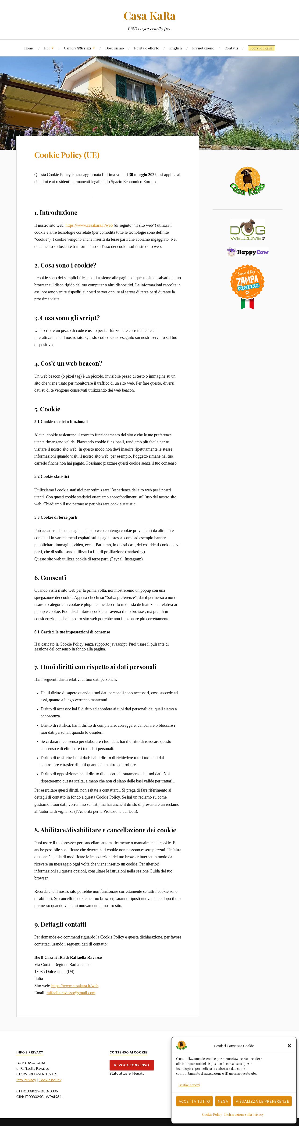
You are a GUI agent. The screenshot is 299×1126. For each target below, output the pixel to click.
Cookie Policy (212, 1114)
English (175, 47)
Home (29, 47)
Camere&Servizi (77, 47)
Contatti (231, 47)
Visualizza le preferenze (262, 1101)
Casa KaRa (149, 15)
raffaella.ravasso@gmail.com (70, 992)
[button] (289, 1045)
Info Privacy (26, 1079)
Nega (223, 1101)
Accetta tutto (194, 1101)
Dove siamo (114, 47)
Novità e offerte (146, 47)
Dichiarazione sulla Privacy (243, 1114)
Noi (47, 47)
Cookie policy (50, 1079)
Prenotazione (203, 47)
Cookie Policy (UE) (67, 154)
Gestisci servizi (189, 1085)
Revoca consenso (131, 1065)
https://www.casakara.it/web (89, 225)
